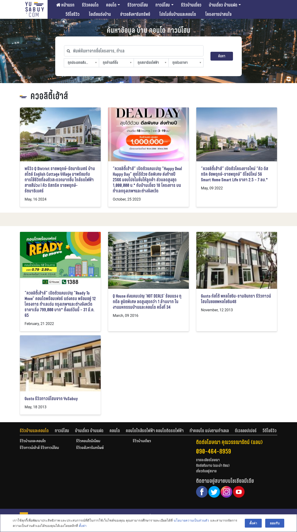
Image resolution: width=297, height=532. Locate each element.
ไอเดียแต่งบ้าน (100, 14)
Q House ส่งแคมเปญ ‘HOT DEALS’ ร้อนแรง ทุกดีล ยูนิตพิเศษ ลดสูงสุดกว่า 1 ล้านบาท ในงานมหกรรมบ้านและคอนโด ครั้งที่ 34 (147, 302)
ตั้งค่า (83, 526)
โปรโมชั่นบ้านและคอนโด (177, 14)
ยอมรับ (275, 523)
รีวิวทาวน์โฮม (137, 5)
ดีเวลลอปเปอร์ (246, 430)
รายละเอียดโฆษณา (208, 460)
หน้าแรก (65, 5)
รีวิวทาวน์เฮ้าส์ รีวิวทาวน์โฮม (39, 448)
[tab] (37, 430)
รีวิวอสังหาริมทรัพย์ (90, 448)
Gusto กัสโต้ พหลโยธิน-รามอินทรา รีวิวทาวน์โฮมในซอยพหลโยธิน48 (236, 299)
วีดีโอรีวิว (72, 14)
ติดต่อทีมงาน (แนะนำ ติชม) (212, 465)
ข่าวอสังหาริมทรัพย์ (135, 14)
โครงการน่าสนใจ (218, 14)
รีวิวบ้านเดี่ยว (191, 5)
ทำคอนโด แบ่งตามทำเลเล (209, 430)
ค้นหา (221, 56)
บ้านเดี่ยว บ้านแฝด (223, 5)
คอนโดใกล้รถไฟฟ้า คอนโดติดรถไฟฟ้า (155, 430)
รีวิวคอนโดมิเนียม (88, 441)
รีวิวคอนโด (90, 5)
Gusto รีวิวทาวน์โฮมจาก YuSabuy (51, 398)
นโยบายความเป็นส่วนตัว (191, 520)
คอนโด (111, 5)
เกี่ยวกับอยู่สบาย (206, 471)
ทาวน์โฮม (162, 5)
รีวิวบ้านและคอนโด (34, 430)
